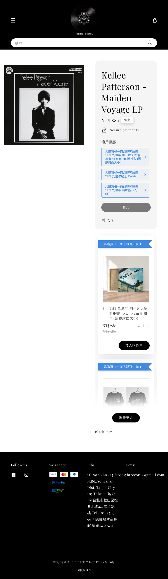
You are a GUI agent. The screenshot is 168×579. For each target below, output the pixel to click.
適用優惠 (109, 141)
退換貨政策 (84, 570)
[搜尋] (150, 42)
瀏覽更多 (126, 417)
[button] (13, 20)
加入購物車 (134, 345)
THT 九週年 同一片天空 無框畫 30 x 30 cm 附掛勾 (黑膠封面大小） (125, 313)
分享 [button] (108, 220)
